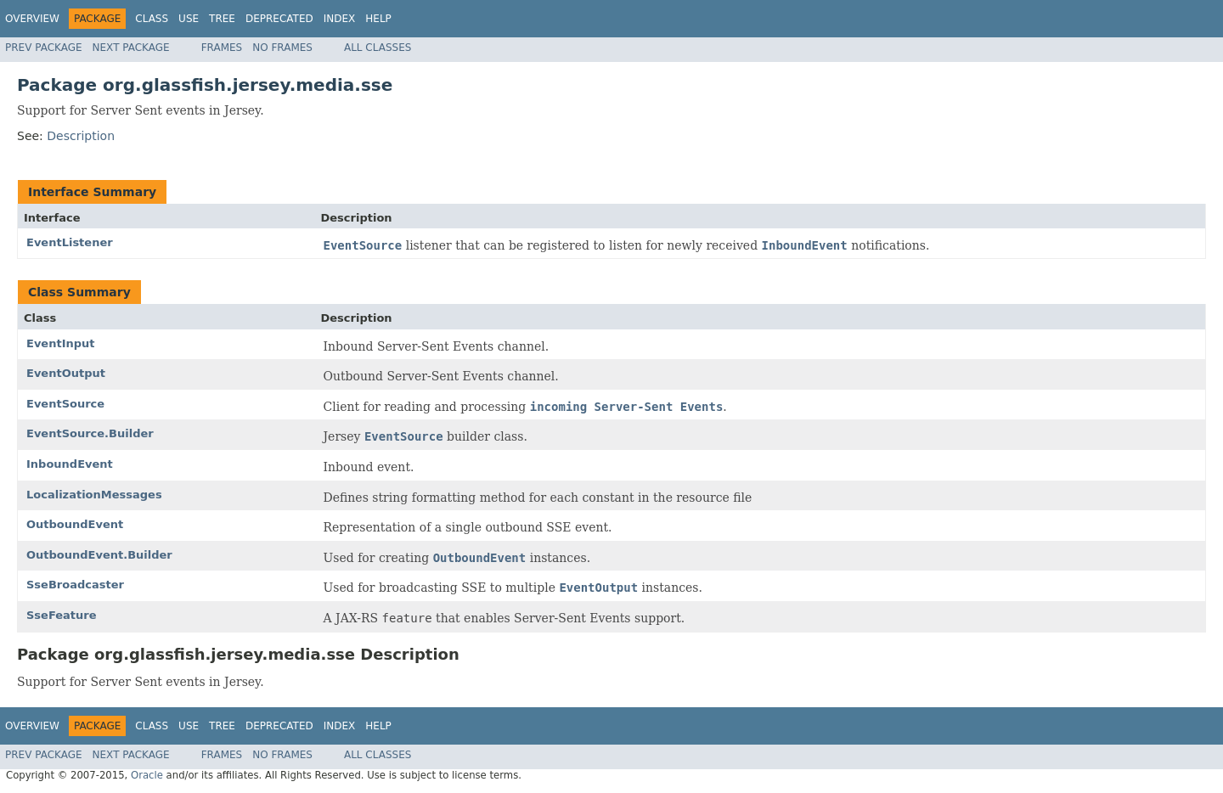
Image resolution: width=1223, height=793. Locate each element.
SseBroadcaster (75, 584)
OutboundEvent (74, 524)
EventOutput (65, 373)
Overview (32, 19)
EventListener (69, 242)
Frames (222, 47)
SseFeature (61, 615)
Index (340, 19)
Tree (222, 19)
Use (188, 19)
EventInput (60, 343)
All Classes (377, 47)
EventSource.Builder (90, 433)
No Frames (282, 47)
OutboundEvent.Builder (99, 554)
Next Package (131, 47)
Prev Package (43, 47)
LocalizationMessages (94, 494)
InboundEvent (69, 464)
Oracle (147, 775)
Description (81, 136)
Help (378, 19)
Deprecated (279, 19)
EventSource (65, 403)
